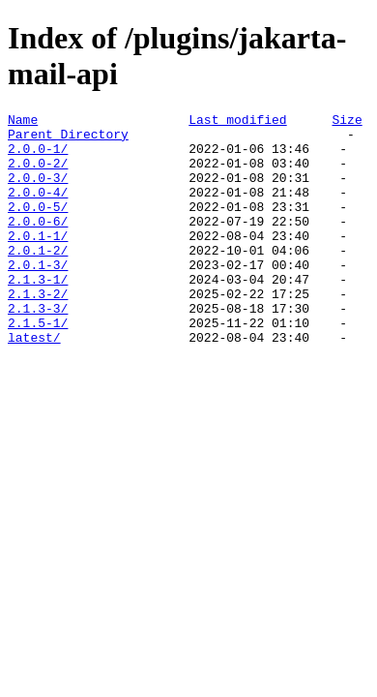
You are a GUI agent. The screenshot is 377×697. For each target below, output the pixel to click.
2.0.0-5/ (38, 226)
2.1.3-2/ (38, 331)
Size (347, 122)
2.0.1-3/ (38, 296)
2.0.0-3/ (38, 191)
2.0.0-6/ (38, 244)
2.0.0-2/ (38, 174)
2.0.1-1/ (38, 261)
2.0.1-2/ (38, 279)
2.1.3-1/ (38, 313)
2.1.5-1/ (38, 366)
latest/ (34, 383)
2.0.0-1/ (38, 157)
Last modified (237, 122)
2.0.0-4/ (38, 209)
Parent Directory (68, 139)
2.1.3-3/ (38, 348)
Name (23, 122)
